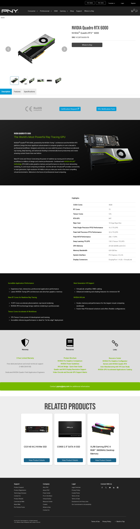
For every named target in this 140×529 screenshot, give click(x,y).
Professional (44, 11)
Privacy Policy (76, 490)
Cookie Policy (76, 493)
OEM (56, 11)
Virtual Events (47, 499)
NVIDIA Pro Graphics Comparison (70, 361)
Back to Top (121, 521)
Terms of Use (75, 496)
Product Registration (20, 490)
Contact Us (17, 496)
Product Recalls (18, 499)
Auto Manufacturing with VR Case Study (115, 367)
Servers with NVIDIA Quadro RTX (115, 364)
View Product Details (37, 460)
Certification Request (70, 109)
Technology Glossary (20, 493)
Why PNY (45, 487)
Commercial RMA (19, 501)
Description (6, 91)
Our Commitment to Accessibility (81, 504)
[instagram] (117, 487)
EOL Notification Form (106, 109)
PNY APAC (101, 3)
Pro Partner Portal (19, 507)
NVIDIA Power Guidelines (70, 364)
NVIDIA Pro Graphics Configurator (115, 361)
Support (79, 11)
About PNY (46, 490)
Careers (45, 504)
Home (3, 17)
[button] (64, 49)
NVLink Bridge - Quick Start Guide (70, 366)
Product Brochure (70, 358)
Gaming (63, 11)
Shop (72, 11)
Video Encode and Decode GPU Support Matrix (70, 372)
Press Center (46, 493)
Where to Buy (89, 11)
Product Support (19, 487)
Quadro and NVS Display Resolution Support (70, 369)
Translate (111, 3)
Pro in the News (47, 496)
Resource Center (115, 358)
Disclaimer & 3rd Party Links (80, 501)
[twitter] (106, 487)
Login (122, 3)
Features (18, 91)
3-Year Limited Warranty (25, 358)
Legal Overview (76, 487)
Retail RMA (17, 504)
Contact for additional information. (70, 386)
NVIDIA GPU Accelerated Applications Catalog (115, 369)
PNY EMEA (90, 3)
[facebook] (102, 487)
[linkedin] (113, 487)
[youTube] (109, 487)
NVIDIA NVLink (79, 297)
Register (133, 3)
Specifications (31, 91)
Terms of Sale (76, 499)
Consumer (31, 11)
